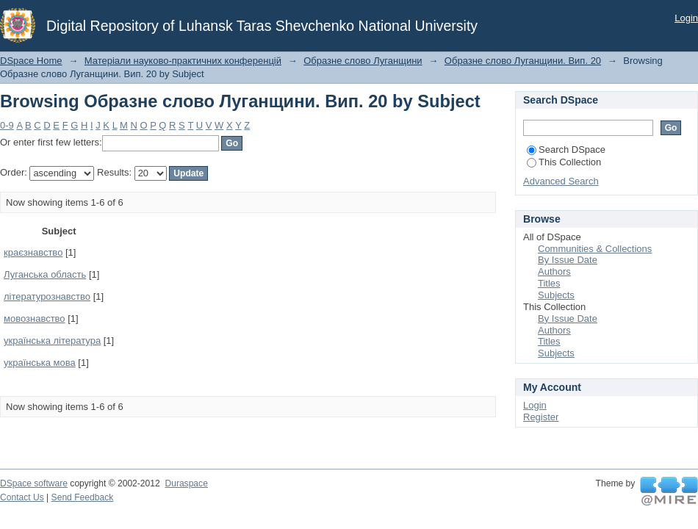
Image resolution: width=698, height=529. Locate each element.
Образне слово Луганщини (362, 60)
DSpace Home (31, 60)
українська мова (40, 362)
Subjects (556, 295)
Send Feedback (82, 497)
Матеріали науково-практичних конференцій (182, 60)
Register (540, 416)
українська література (52, 340)
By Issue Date (567, 259)
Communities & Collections (595, 248)
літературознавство (47, 296)
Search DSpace (566, 149)
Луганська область (45, 274)
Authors (554, 271)
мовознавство (34, 318)
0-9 (7, 125)
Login (686, 18)
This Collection (564, 162)
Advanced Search (561, 181)
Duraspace (186, 483)
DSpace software (34, 483)
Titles (549, 283)
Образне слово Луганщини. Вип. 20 (523, 60)
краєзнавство (33, 252)
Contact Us (22, 497)
